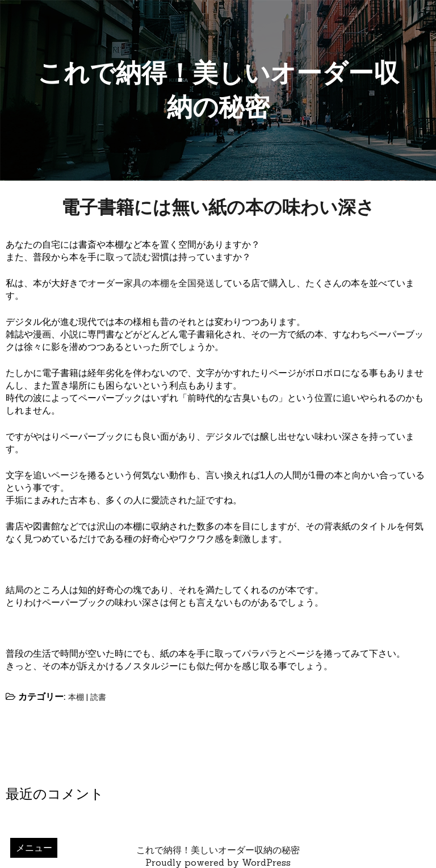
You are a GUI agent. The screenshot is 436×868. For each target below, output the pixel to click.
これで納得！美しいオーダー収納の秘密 (218, 850)
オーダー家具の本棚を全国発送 (151, 283)
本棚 (76, 697)
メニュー (34, 847)
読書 (98, 697)
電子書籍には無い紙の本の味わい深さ (218, 207)
